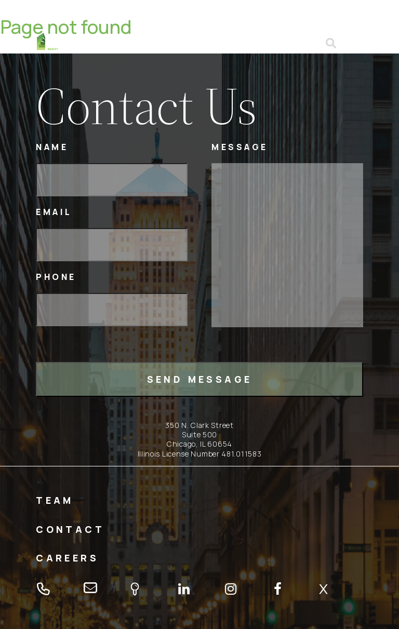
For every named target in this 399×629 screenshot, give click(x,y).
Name (52, 147)
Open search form (331, 43)
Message (239, 147)
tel (286, 43)
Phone (56, 277)
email (306, 43)
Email (54, 212)
